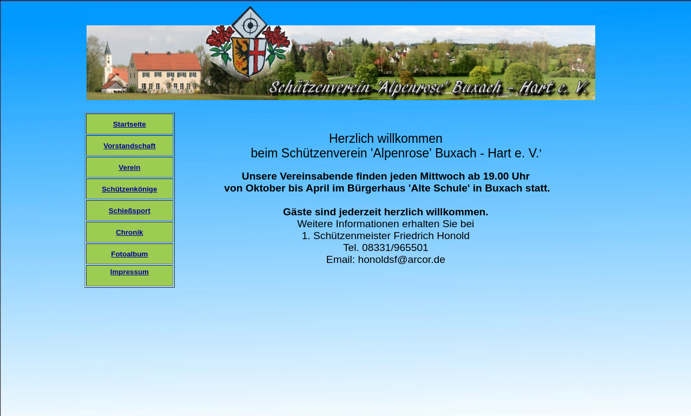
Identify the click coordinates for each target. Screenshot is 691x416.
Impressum (129, 272)
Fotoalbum (129, 254)
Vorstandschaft (129, 146)
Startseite (129, 124)
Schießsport (129, 211)
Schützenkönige (129, 189)
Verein (129, 167)
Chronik (129, 232)
